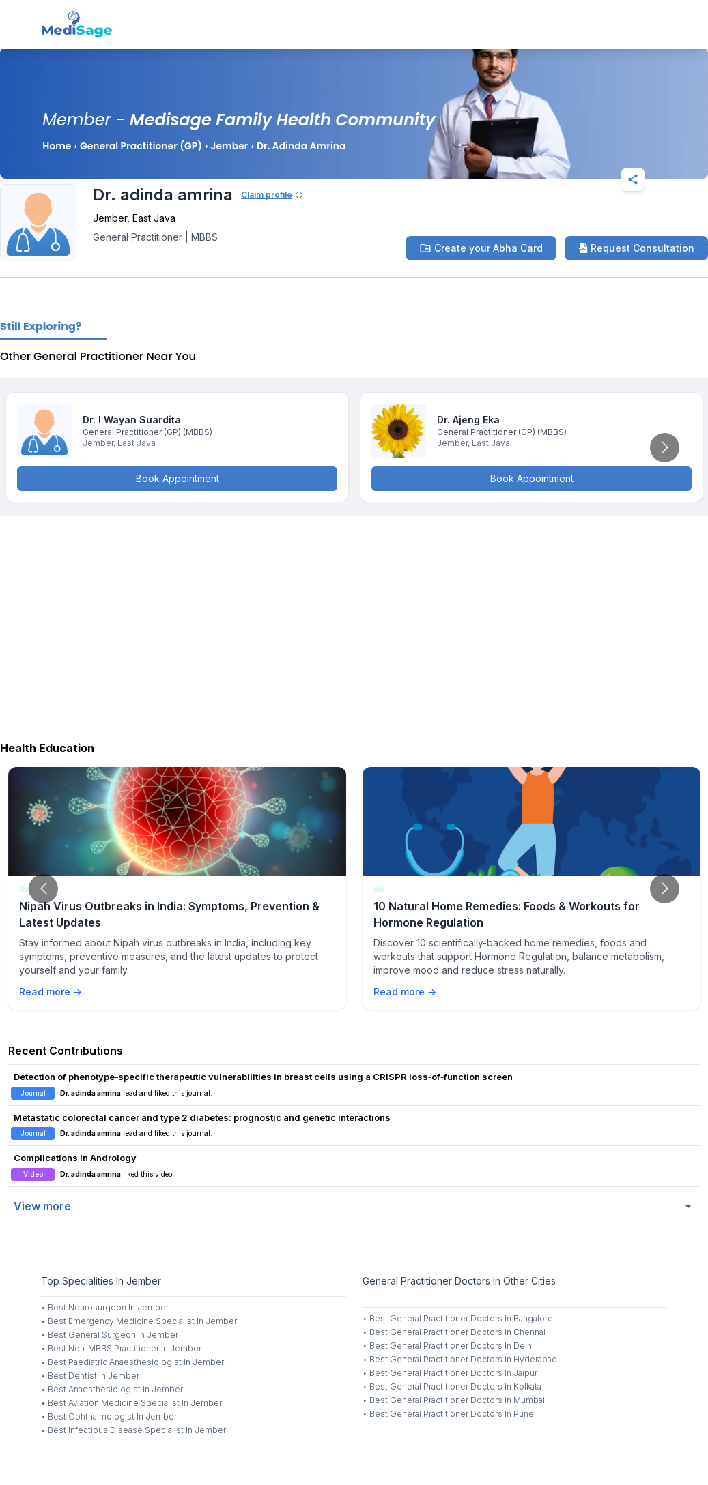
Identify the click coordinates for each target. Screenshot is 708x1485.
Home (56, 146)
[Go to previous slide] (43, 888)
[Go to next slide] (664, 447)
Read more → (50, 991)
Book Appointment (177, 478)
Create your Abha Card (481, 248)
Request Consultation (636, 248)
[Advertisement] (354, 625)
